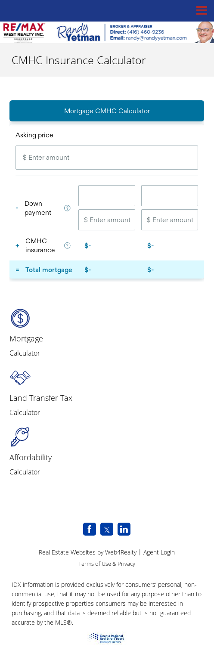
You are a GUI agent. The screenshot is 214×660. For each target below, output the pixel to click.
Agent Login (159, 552)
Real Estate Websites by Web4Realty (87, 552)
